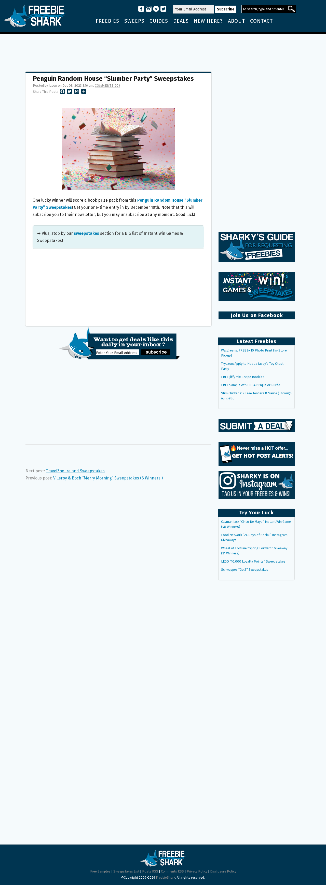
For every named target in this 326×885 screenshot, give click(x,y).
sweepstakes (86, 233)
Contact (261, 21)
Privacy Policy (197, 871)
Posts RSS (150, 871)
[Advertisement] (163, 50)
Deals (181, 21)
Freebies (107, 21)
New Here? (208, 21)
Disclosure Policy (223, 871)
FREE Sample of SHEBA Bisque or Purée (250, 385)
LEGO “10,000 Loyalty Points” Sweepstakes (253, 561)
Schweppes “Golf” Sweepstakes (244, 569)
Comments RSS (172, 871)
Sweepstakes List (126, 871)
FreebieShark (165, 877)
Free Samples (100, 871)
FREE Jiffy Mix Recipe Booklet (242, 377)
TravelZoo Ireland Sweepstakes (75, 470)
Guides (159, 21)
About (236, 21)
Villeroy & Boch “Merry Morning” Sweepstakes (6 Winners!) (108, 478)
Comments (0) (107, 85)
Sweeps (134, 21)
